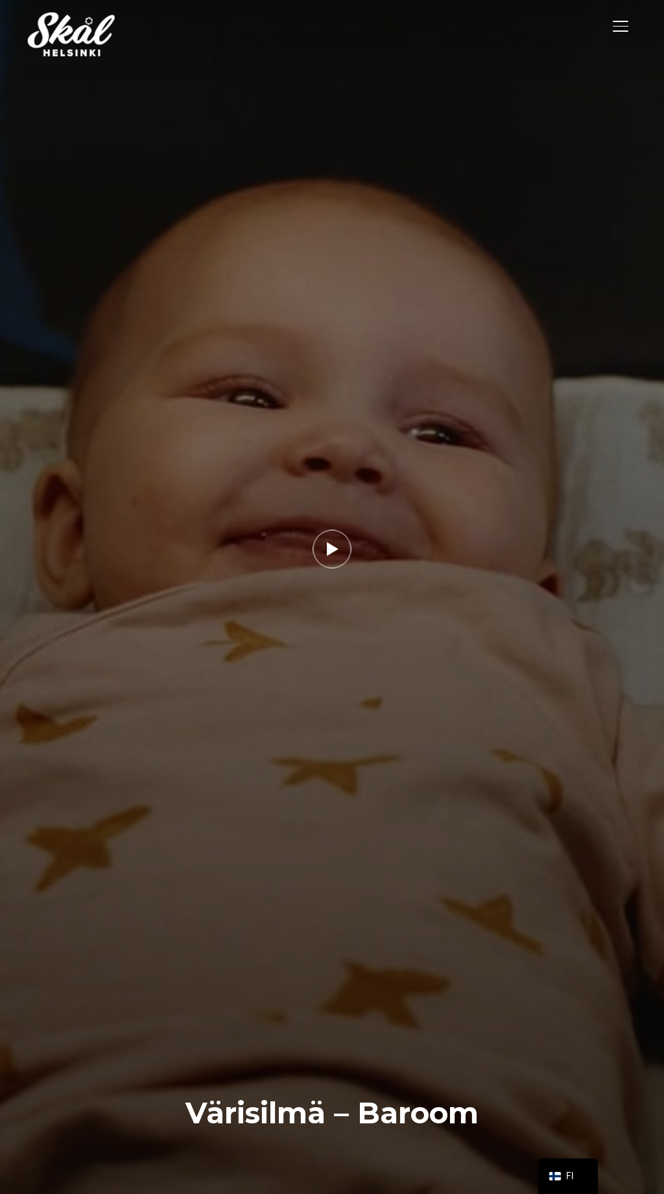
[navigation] (568, 1176)
